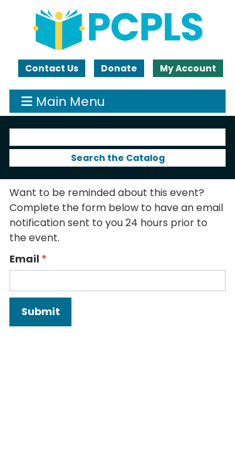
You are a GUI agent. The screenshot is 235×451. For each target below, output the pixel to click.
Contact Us (51, 68)
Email (24, 259)
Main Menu (63, 101)
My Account (188, 68)
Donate (119, 68)
